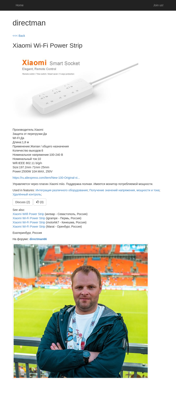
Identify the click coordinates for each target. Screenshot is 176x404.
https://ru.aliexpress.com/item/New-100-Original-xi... (46, 177)
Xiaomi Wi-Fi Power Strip (29, 218)
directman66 (38, 239)
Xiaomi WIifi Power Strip (28, 214)
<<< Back (19, 35)
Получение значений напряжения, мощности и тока (124, 190)
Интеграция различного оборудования (62, 190)
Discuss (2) (22, 202)
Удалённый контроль (27, 194)
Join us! (158, 5)
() (40, 202)
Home (19, 5)
